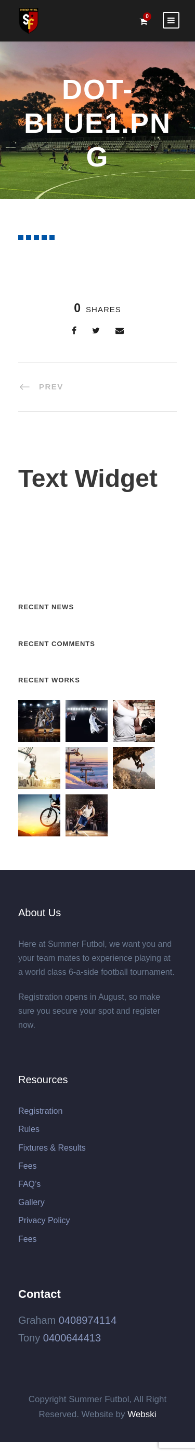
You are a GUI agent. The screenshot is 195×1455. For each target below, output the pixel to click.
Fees (27, 1166)
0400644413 (72, 1338)
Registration (40, 1111)
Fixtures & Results (52, 1147)
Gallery (31, 1202)
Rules (29, 1129)
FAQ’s (29, 1184)
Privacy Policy (44, 1220)
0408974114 (87, 1320)
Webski (141, 1414)
